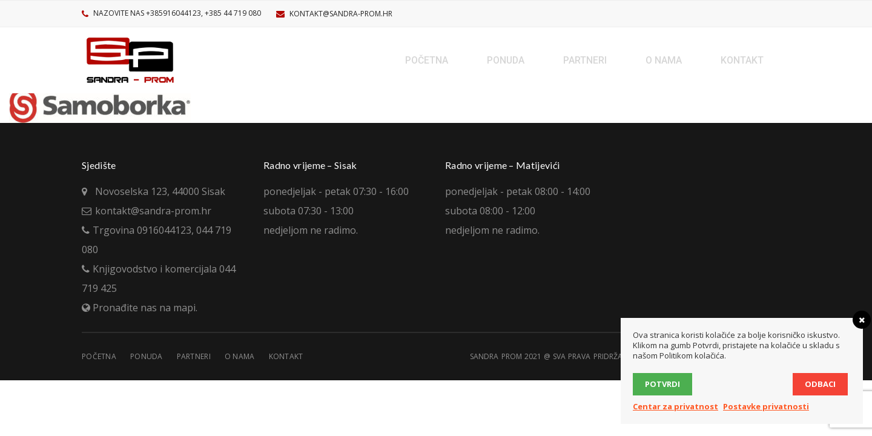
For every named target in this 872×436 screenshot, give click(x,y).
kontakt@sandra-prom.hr (340, 13)
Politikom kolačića (691, 355)
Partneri (194, 356)
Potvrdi (662, 383)
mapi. (185, 307)
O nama (240, 356)
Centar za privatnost (675, 406)
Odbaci (820, 383)
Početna (99, 356)
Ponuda (146, 356)
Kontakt (286, 356)
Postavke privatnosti (766, 406)
